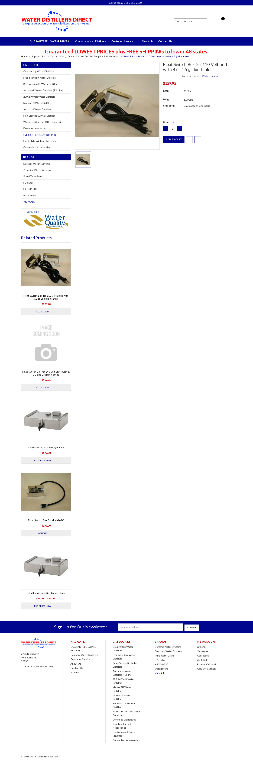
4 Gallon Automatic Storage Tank (46, 593)
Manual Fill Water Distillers (37, 102)
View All (29, 201)
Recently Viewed (206, 664)
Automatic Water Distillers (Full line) (43, 90)
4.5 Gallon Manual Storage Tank (46, 447)
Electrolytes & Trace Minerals (39, 140)
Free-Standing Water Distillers (40, 77)
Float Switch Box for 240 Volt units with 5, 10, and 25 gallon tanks (46, 373)
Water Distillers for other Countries (43, 121)
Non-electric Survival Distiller (39, 115)
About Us (147, 41)
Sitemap (74, 672)
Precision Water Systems (37, 169)
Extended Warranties (35, 128)
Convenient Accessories (36, 147)
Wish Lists (202, 660)
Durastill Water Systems (36, 163)
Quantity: (168, 122)
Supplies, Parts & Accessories (39, 134)
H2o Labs (28, 182)
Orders (201, 646)
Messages (202, 651)
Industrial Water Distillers (37, 109)
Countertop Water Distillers (38, 71)
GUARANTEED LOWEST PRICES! (50, 41)
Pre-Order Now (42, 460)
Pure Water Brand (33, 176)
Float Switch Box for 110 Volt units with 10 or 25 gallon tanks (46, 297)
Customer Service (123, 41)
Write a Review (210, 75)
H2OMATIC (30, 188)
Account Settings (206, 668)
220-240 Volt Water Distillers (39, 96)
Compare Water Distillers (90, 41)
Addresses (203, 655)
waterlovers (30, 195)
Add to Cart (42, 311)
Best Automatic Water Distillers (40, 83)
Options (42, 533)
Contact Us (165, 41)
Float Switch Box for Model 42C (46, 520)
